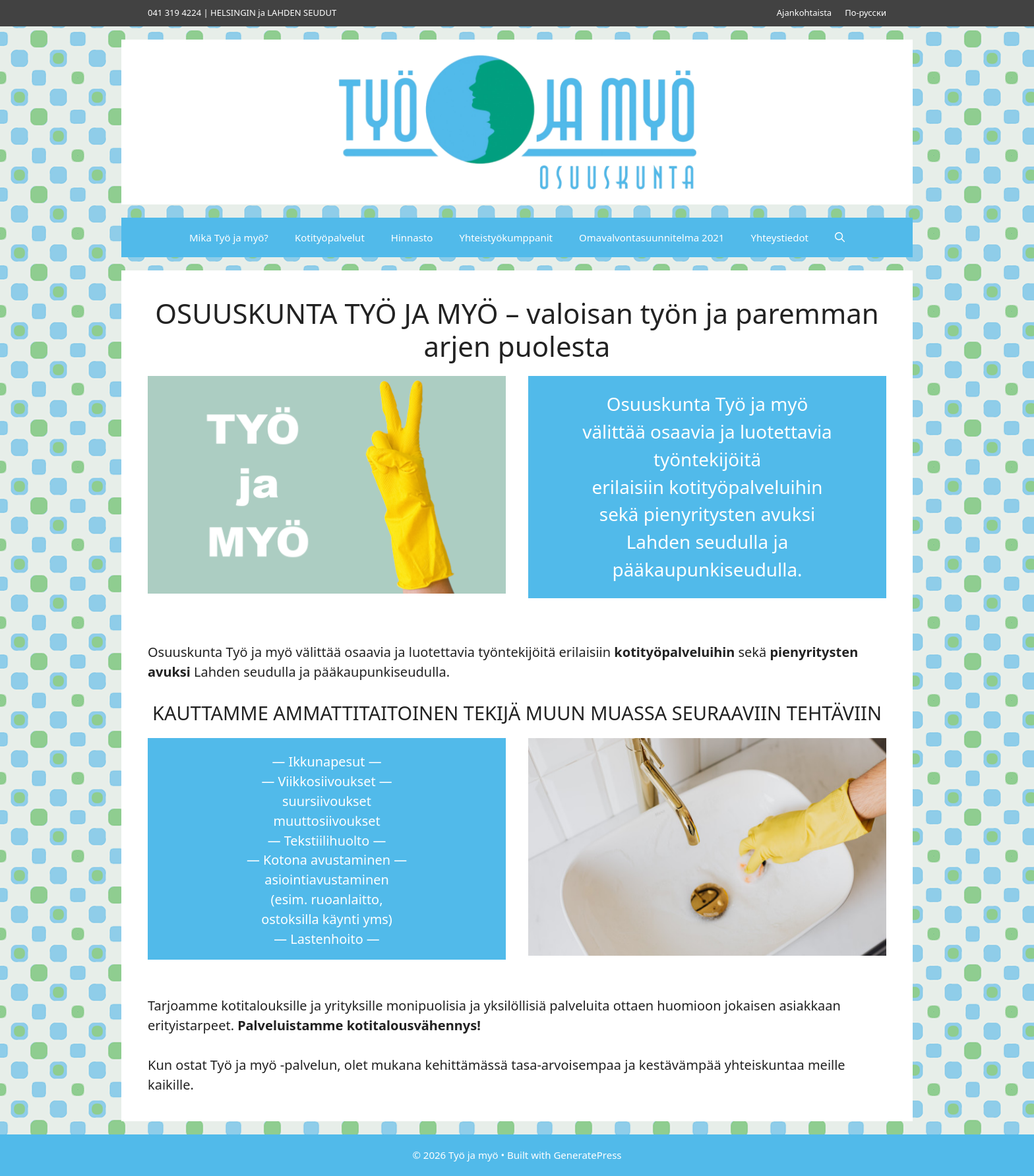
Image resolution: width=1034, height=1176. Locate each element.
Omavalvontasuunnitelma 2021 (651, 237)
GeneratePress (587, 1154)
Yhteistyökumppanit (506, 237)
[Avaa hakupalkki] (840, 237)
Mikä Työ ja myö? (228, 237)
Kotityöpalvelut (330, 237)
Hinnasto (412, 237)
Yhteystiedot (779, 237)
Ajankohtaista (804, 12)
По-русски (865, 12)
